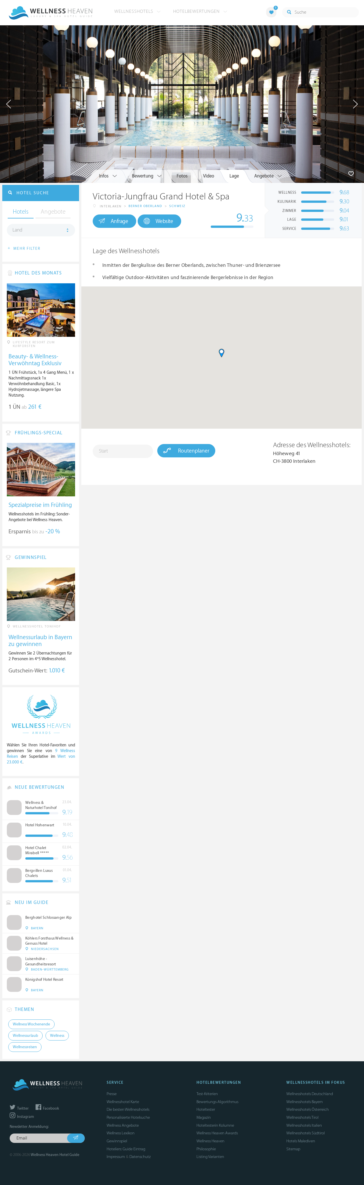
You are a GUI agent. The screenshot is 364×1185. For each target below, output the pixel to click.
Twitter (19, 1108)
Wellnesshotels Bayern (304, 1101)
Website (158, 221)
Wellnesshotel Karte (123, 1101)
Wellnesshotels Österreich (307, 1109)
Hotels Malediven (300, 1141)
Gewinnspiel (117, 1141)
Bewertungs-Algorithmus (217, 1101)
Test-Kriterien (207, 1093)
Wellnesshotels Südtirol (305, 1133)
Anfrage (113, 221)
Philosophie (206, 1149)
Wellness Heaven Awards (217, 1133)
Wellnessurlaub (25, 1035)
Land (17, 230)
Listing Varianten (210, 1156)
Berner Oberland (145, 206)
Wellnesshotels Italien (304, 1125)
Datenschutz (140, 1156)
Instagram (22, 1116)
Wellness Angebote (123, 1125)
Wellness (57, 1035)
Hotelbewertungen (200, 11)
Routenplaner (186, 450)
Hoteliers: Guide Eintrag (126, 1149)
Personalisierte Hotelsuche (128, 1117)
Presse (112, 1093)
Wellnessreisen (25, 1047)
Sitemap (293, 1149)
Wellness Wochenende (31, 1024)
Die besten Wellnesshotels (128, 1109)
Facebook (47, 1108)
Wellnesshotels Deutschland (309, 1093)
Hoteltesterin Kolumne (215, 1125)
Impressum (116, 1156)
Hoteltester (206, 1109)
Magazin (204, 1117)
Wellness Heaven (210, 1141)
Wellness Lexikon (121, 1133)
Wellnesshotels (137, 11)
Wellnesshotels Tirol (302, 1117)
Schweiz (177, 206)
